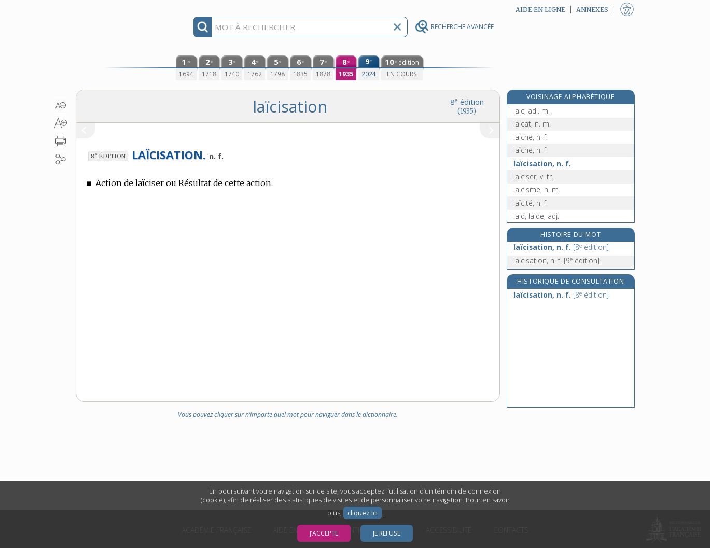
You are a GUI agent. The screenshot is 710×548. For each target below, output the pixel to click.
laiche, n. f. (530, 137)
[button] (61, 105)
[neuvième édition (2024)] (368, 67)
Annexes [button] (592, 9)
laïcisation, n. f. (542, 163)
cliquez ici (362, 513)
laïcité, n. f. (530, 203)
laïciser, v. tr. (533, 176)
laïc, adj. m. (531, 111)
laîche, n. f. (530, 150)
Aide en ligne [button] (540, 9)
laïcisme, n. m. (536, 189)
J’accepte (324, 533)
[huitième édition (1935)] (346, 67)
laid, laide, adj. (536, 216)
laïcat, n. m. (532, 124)
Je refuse (386, 533)
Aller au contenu (116, 9)
